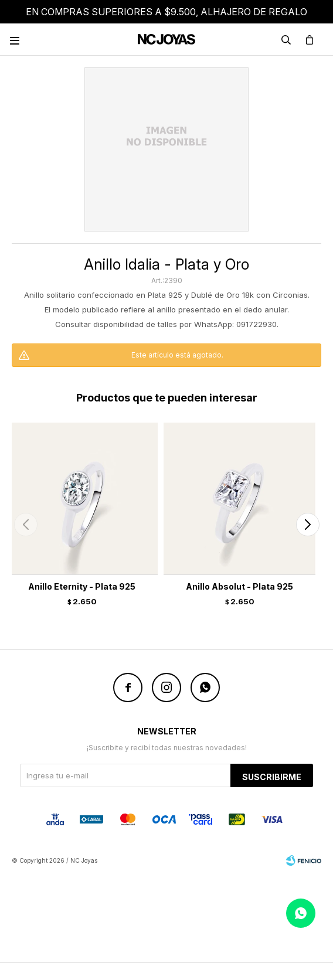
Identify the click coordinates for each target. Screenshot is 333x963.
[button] (307, 524)
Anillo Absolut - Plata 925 (239, 586)
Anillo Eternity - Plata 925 (81, 586)
